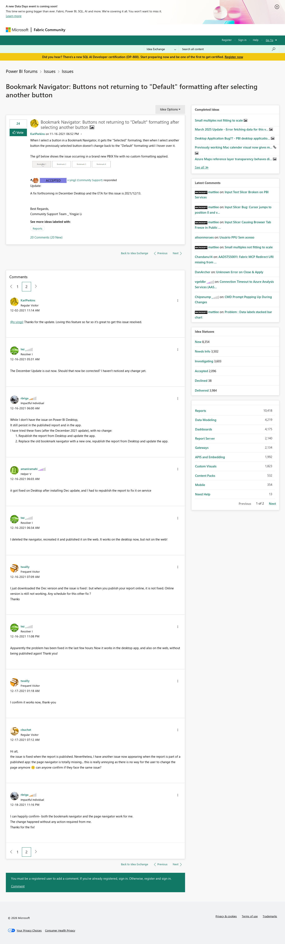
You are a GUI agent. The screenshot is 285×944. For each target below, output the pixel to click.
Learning (163, 29)
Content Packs (205, 475)
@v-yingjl (16, 322)
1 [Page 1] (17, 286)
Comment (18, 886)
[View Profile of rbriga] (24, 398)
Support (181, 29)
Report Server (205, 438)
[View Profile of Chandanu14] (204, 257)
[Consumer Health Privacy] (60, 930)
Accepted (53, 180)
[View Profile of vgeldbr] (200, 281)
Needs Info (203, 351)
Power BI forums (22, 71)
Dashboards (203, 429)
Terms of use (250, 916)
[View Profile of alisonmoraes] (204, 237)
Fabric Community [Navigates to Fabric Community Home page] (49, 29)
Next (272, 503)
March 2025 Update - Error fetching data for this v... (232, 129)
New (198, 342)
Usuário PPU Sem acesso (236, 237)
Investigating (204, 361)
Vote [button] (20, 132)
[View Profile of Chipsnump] (203, 297)
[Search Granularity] (161, 49)
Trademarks (270, 916)
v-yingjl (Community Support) (85, 180)
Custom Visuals (205, 466)
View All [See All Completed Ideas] (202, 167)
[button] (71, 164)
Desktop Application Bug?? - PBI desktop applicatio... (233, 138)
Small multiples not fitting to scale (219, 120)
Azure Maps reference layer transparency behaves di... (234, 159)
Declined (201, 380)
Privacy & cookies (226, 916)
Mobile (200, 485)
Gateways (201, 447)
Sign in (242, 40)
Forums (74, 29)
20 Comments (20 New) (46, 237)
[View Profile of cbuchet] (26, 729)
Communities (129, 29)
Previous (245, 503)
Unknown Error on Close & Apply (239, 272)
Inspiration (93, 29)
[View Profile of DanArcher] (202, 272)
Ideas (110, 29)
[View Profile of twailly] (25, 567)
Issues (49, 71)
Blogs (147, 29)
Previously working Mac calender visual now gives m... (234, 147)
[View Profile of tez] (23, 349)
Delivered (202, 390)
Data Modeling (205, 420)
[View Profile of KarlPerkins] (37, 134)
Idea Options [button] (169, 109)
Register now (234, 57)
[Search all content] (229, 49)
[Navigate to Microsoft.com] (17, 29)
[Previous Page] (9, 286)
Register (227, 40)
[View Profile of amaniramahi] (29, 469)
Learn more (13, 16)
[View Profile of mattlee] (213, 192)
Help (256, 40)
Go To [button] (269, 40)
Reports (37, 228)
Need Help (202, 494)
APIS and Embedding (210, 457)
